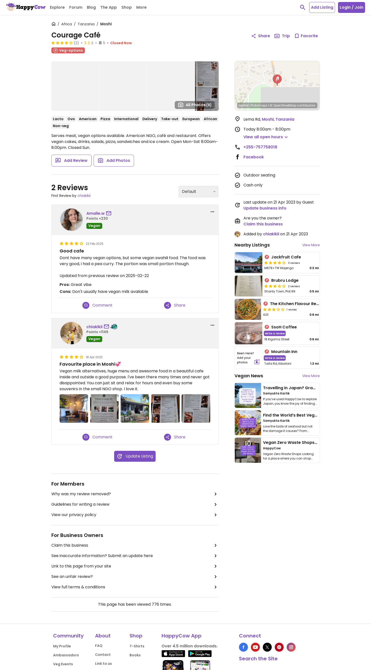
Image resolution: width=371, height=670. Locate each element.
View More (311, 245)
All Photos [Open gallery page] (195, 105)
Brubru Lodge (285, 280)
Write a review (275, 333)
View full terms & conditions (135, 587)
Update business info (264, 208)
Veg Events (63, 664)
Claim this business (135, 545)
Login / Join (351, 7)
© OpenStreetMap (283, 105)
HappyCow (272, 448)
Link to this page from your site (135, 566)
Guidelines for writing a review (135, 504)
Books (135, 655)
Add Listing (322, 7)
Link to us (103, 663)
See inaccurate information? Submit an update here (135, 556)
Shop (136, 635)
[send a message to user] (110, 213)
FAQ (98, 645)
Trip (282, 36)
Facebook (253, 157)
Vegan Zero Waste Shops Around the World (307, 442)
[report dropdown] (212, 212)
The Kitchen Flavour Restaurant (302, 304)
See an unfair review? (135, 577)
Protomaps (259, 105)
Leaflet (244, 105)
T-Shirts (137, 646)
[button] (277, 80)
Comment (97, 305)
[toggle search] (302, 7)
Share (174, 305)
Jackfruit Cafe (286, 257)
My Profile (62, 646)
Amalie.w (95, 213)
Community (68, 635)
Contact (103, 654)
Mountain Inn (284, 351)
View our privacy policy (135, 515)
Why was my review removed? (135, 494)
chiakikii (84, 195)
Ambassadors (66, 655)
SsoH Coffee (284, 327)
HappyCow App (182, 635)
